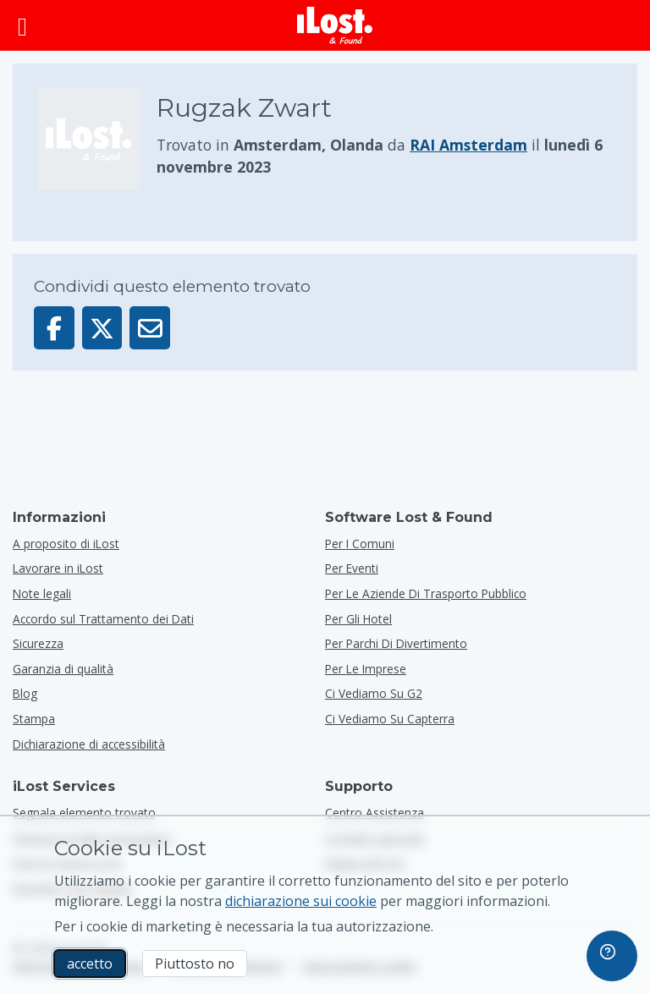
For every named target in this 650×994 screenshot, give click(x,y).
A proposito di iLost (66, 543)
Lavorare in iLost (58, 568)
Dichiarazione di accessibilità (89, 744)
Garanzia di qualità (63, 669)
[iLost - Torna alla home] (335, 25)
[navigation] (612, 956)
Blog (25, 693)
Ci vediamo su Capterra (389, 719)
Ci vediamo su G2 (373, 693)
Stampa (34, 719)
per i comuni (359, 543)
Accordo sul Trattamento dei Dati (103, 619)
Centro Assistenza (374, 813)
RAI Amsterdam (468, 145)
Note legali (42, 593)
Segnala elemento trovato (84, 813)
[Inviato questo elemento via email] (149, 327)
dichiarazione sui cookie (301, 901)
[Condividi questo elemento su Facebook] (54, 327)
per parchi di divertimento (396, 643)
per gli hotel (358, 619)
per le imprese (365, 669)
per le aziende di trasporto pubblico (425, 593)
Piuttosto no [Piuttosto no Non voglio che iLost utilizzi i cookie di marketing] (194, 963)
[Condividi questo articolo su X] (102, 327)
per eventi (351, 568)
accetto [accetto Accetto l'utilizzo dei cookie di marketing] (90, 963)
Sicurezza (38, 643)
